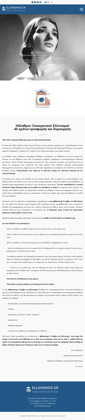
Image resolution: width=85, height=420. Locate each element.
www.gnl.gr (79, 366)
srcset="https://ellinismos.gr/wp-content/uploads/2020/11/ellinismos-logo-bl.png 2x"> (32, 9)
